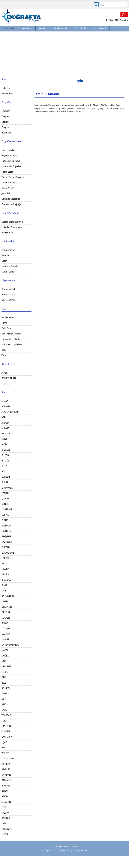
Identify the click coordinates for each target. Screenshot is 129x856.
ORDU (4, 677)
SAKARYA (6, 688)
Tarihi (4, 322)
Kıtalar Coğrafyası (10, 182)
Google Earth (8, 232)
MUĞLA (5, 655)
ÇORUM (5, 498)
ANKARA (5, 428)
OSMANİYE (7, 829)
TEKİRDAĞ (6, 715)
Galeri (42, 28)
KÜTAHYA (6, 628)
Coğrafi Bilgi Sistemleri (12, 221)
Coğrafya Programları (12, 227)
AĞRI (4, 417)
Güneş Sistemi (8, 294)
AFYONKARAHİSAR (10, 411)
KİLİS (4, 823)
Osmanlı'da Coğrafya (11, 204)
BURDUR (6, 476)
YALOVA (5, 812)
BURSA (5, 482)
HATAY (5, 563)
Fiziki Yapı (6, 328)
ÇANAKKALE (7, 487)
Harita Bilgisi (7, 171)
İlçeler (4, 349)
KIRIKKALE (6, 780)
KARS (4, 590)
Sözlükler (80, 28)
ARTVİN (5, 439)
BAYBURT (6, 769)
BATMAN (6, 785)
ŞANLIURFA (7, 736)
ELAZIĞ (5, 520)
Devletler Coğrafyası (11, 198)
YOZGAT (5, 753)
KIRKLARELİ (7, 606)
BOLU (4, 471)
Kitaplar (5, 116)
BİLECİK (5, 455)
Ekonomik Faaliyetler (11, 339)
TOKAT (5, 720)
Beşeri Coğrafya (9, 155)
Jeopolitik (6, 193)
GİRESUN (6, 547)
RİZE (4, 682)
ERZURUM (6, 531)
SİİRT (4, 699)
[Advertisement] (64, 54)
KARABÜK (6, 818)
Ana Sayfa (9, 28)
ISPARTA (5, 569)
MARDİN (5, 650)
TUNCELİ (6, 731)
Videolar (5, 255)
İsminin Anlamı (8, 317)
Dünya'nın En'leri (9, 289)
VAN (3, 747)
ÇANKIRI (5, 493)
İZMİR (4, 585)
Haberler (6, 88)
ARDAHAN (6, 801)
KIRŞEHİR (6, 612)
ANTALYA (6, 433)
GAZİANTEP (7, 541)
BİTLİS (4, 466)
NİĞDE (5, 671)
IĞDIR (4, 807)
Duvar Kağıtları (8, 271)
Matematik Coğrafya (11, 166)
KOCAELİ (6, 617)
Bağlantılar (7, 132)
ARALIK (5, 372)
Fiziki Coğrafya (8, 150)
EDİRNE (5, 514)
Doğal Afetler (8, 188)
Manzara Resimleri (10, 266)
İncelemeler (60, 28)
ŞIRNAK (5, 791)
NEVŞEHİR (6, 666)
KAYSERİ (5, 601)
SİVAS (4, 709)
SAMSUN (6, 693)
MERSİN (5, 574)
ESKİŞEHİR (6, 536)
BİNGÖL (5, 460)
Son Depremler (9, 300)
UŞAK (4, 742)
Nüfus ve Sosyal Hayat (12, 344)
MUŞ (4, 661)
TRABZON (6, 726)
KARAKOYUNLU (9, 378)
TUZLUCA (6, 383)
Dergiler (5, 127)
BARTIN (5, 796)
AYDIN (4, 444)
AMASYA (5, 422)
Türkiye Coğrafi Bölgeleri (13, 177)
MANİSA (5, 639)
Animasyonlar (8, 250)
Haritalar (27, 28)
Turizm (5, 355)
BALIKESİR (6, 449)
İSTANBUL (6, 579)
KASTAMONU (8, 596)
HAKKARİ (6, 558)
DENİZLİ (5, 504)
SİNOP (5, 704)
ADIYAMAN (6, 406)
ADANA (5, 401)
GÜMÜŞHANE (8, 552)
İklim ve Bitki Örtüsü (11, 333)
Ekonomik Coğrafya (11, 160)
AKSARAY (6, 764)
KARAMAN (6, 774)
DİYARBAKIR (7, 509)
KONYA (5, 623)
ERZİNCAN (6, 525)
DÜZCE (5, 834)
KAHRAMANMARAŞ (10, 644)
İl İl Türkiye (100, 28)
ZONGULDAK (8, 758)
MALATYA (6, 634)
